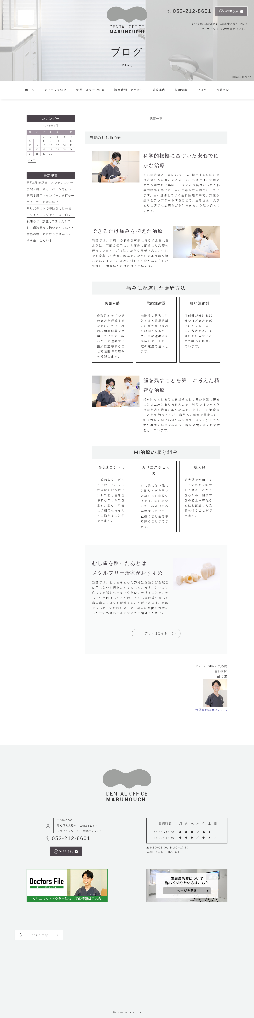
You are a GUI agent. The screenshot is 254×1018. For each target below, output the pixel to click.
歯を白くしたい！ (39, 240)
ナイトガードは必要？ (43, 202)
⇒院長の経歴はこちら (211, 710)
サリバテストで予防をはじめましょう (54, 208)
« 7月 (32, 159)
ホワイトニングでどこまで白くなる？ (54, 215)
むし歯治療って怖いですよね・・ (50, 227)
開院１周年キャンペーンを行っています (55, 195)
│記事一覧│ (156, 118)
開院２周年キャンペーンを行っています (55, 189)
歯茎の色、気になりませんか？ (49, 234)
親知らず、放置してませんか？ (49, 221)
